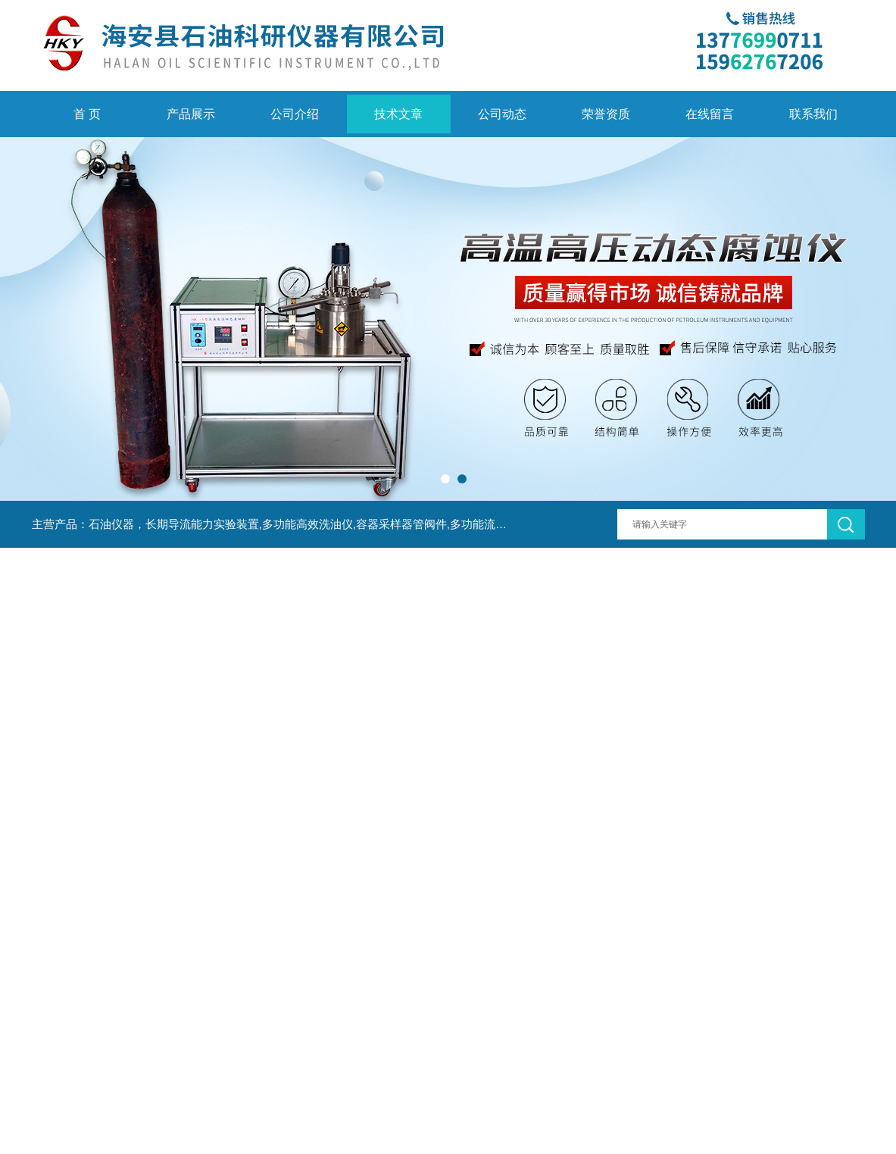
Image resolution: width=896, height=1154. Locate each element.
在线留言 (709, 114)
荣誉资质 (606, 114)
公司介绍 (294, 114)
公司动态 (502, 114)
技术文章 (398, 114)
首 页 (87, 114)
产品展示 (191, 114)
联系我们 (813, 114)
